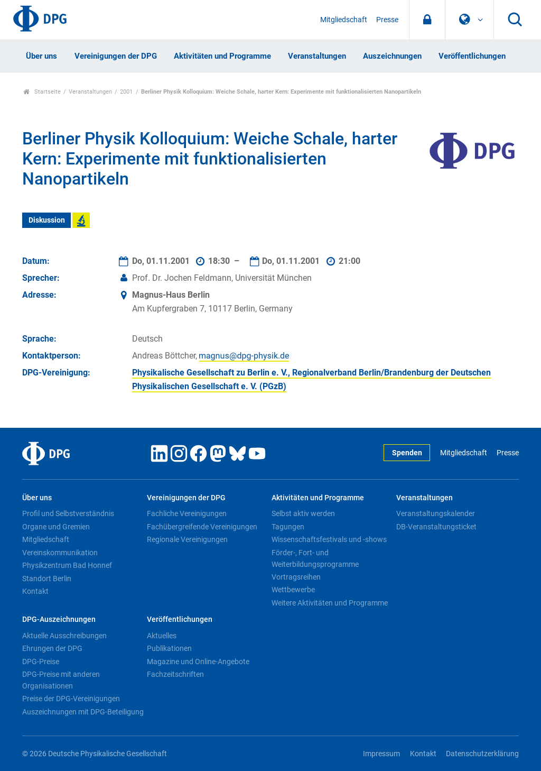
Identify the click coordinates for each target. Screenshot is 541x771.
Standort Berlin (46, 578)
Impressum (381, 753)
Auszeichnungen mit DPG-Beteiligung (83, 712)
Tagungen (288, 526)
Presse (387, 19)
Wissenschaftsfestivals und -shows (329, 539)
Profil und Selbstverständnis (68, 513)
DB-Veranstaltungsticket (436, 526)
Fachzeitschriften (175, 674)
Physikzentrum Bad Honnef (67, 565)
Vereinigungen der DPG (115, 56)
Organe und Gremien (56, 526)
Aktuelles (161, 635)
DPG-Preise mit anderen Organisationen (61, 680)
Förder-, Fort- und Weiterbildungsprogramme (315, 558)
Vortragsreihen (296, 577)
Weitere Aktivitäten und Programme (330, 603)
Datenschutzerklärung (482, 753)
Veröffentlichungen (472, 56)
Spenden (407, 452)
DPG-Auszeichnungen (59, 619)
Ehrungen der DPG (52, 648)
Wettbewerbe (293, 589)
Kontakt (35, 591)
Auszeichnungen (392, 56)
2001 (126, 91)
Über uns (41, 56)
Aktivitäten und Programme (222, 56)
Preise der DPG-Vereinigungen (71, 698)
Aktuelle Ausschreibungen (64, 635)
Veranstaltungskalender (435, 513)
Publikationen (169, 648)
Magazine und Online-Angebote (198, 661)
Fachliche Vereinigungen (187, 513)
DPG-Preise (40, 661)
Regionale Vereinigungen (187, 539)
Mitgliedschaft (343, 19)
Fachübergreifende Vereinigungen (202, 526)
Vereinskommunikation (60, 552)
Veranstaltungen (317, 56)
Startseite (42, 91)
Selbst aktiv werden (303, 513)
